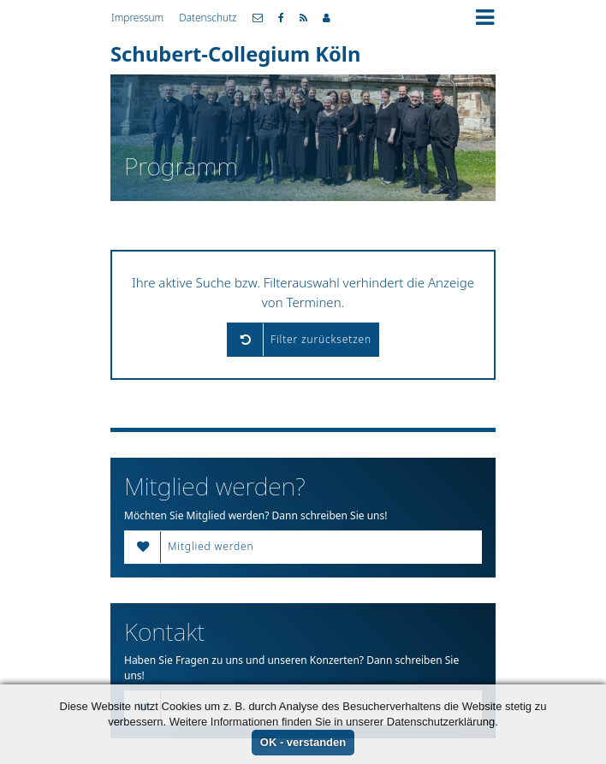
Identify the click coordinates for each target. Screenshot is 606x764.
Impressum (137, 17)
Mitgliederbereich (326, 18)
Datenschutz (207, 17)
